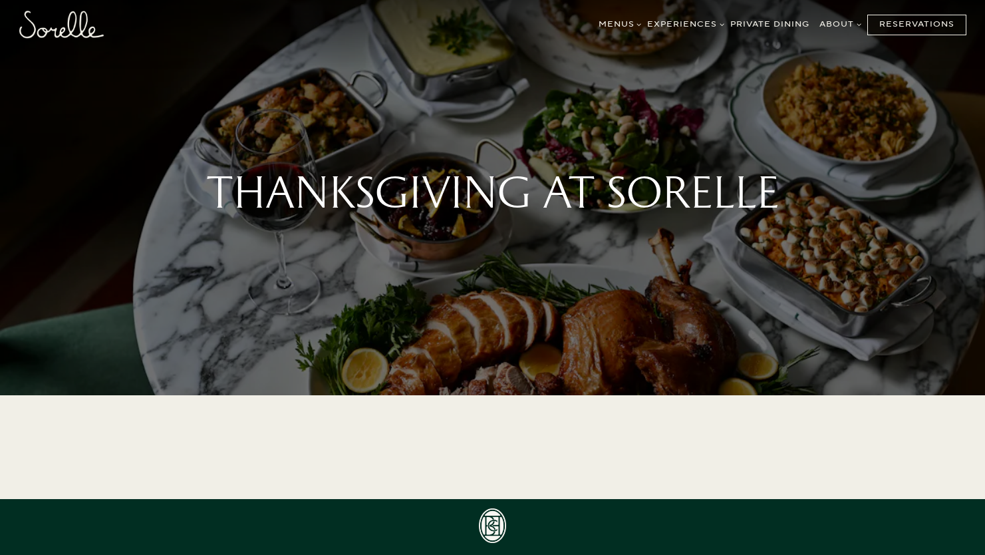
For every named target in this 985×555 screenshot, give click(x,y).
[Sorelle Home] (61, 24)
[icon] (492, 525)
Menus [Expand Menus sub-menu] (618, 24)
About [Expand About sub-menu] (838, 24)
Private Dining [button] (769, 24)
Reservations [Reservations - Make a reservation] (916, 24)
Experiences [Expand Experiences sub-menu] (683, 24)
